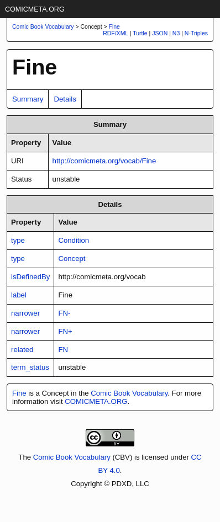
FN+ (65, 331)
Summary (27, 99)
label (19, 295)
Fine (114, 26)
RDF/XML (115, 33)
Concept (71, 258)
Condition (73, 240)
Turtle (140, 33)
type (18, 240)
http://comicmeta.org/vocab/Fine (104, 161)
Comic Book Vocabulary (129, 393)
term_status (30, 367)
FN (63, 349)
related (22, 349)
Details (65, 99)
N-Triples (196, 33)
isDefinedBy (30, 277)
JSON (159, 33)
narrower (25, 313)
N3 (176, 33)
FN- (64, 313)
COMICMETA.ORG (35, 9)
